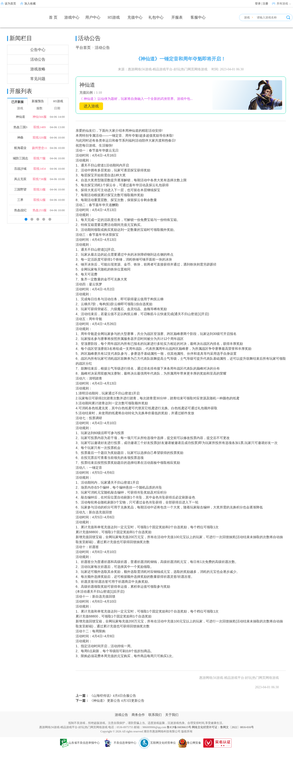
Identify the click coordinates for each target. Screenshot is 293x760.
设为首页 (10, 3)
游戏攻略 (37, 69)
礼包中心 (156, 17)
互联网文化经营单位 (157, 742)
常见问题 (37, 79)
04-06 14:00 (57, 116)
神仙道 (20, 116)
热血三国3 (20, 127)
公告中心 (37, 50)
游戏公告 (121, 715)
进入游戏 (91, 106)
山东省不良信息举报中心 (80, 742)
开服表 (177, 17)
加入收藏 (30, 3)
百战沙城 (20, 168)
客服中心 (198, 17)
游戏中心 (71, 17)
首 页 (53, 17)
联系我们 (155, 715)
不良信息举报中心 (119, 742)
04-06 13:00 (57, 127)
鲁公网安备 (189, 742)
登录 (258, 3)
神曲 (20, 137)
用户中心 (92, 17)
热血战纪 (20, 210)
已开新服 (17, 102)
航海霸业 (20, 148)
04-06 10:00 (57, 137)
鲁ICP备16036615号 (179, 727)
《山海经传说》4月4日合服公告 (112, 695)
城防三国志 (20, 158)
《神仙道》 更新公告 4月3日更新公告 (116, 700)
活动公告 (37, 59)
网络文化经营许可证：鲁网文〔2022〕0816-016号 (223, 727)
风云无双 (20, 179)
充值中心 (134, 17)
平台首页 (83, 48)
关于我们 (171, 715)
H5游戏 (114, 17)
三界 (20, 200)
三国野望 (20, 189)
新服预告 (38, 101)
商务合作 (138, 715)
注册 (265, 3)
